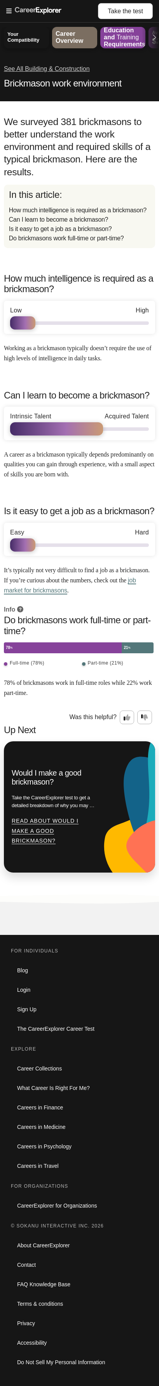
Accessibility (32, 1343)
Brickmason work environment (63, 83)
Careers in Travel (38, 1166)
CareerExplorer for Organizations (57, 1206)
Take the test (125, 11)
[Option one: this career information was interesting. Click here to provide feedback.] (127, 718)
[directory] (79, 216)
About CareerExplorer (43, 1245)
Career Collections (39, 1068)
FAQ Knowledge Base (43, 1284)
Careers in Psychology (44, 1146)
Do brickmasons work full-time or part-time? (66, 238)
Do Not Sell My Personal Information (61, 1362)
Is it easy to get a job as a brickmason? (60, 229)
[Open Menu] (52, 11)
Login (23, 990)
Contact (26, 1265)
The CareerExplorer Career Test (55, 1029)
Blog (22, 970)
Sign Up (27, 1009)
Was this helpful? (93, 717)
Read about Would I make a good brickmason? (45, 831)
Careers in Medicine (41, 1127)
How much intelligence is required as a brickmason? (78, 210)
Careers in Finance (40, 1107)
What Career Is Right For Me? (53, 1088)
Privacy (26, 1323)
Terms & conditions (40, 1304)
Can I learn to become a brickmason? (58, 219)
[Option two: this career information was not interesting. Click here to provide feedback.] (144, 718)
